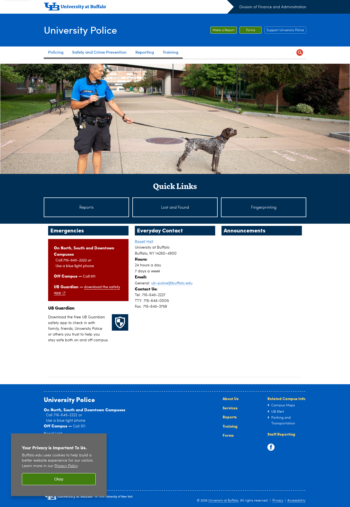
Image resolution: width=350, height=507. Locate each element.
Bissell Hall (144, 242)
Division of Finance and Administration (272, 7)
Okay (58, 479)
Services (230, 407)
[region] (59, 464)
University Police (80, 29)
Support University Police (285, 30)
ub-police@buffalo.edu (171, 283)
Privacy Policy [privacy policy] (66, 466)
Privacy (277, 500)
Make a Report (223, 30)
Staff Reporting (281, 434)
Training (230, 426)
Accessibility (296, 500)
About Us (231, 398)
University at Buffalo (223, 500)
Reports (230, 416)
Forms (250, 30)
